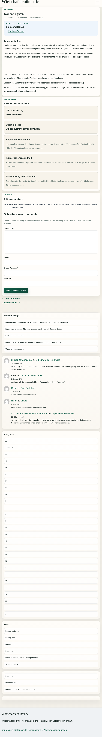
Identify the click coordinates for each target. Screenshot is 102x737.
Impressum (9, 651)
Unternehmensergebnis (14, 349)
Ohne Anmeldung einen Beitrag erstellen (21, 658)
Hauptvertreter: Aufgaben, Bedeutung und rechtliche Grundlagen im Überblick (36, 322)
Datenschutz (10, 644)
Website (7, 278)
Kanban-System (16, 31)
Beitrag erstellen (12, 631)
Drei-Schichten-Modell (30, 375)
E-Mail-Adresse (11, 268)
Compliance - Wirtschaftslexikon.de (29, 413)
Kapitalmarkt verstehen (14, 336)
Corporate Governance (62, 413)
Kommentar (9, 228)
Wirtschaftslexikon (12, 664)
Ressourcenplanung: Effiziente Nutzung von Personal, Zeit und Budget (33, 329)
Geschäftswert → (11, 302)
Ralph (14, 388)
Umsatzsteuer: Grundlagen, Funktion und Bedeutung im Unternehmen (33, 342)
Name (7, 257)
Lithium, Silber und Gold (48, 360)
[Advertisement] (51, 66)
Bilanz (24, 400)
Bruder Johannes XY (21, 360)
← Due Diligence (11, 298)
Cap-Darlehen (28, 388)
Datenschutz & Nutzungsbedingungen (20, 689)
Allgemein (9, 448)
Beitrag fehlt (10, 638)
